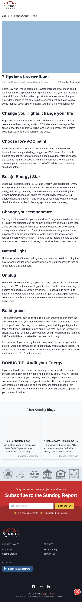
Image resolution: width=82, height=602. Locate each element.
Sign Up (64, 505)
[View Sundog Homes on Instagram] (41, 587)
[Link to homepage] (10, 5)
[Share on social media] (77, 592)
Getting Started (9, 554)
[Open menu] (76, 5)
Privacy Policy (50, 549)
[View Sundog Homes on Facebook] (33, 587)
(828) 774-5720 (47, 594)
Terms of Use (50, 554)
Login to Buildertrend (17, 569)
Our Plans (7, 549)
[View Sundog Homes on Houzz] (48, 587)
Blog (4, 16)
